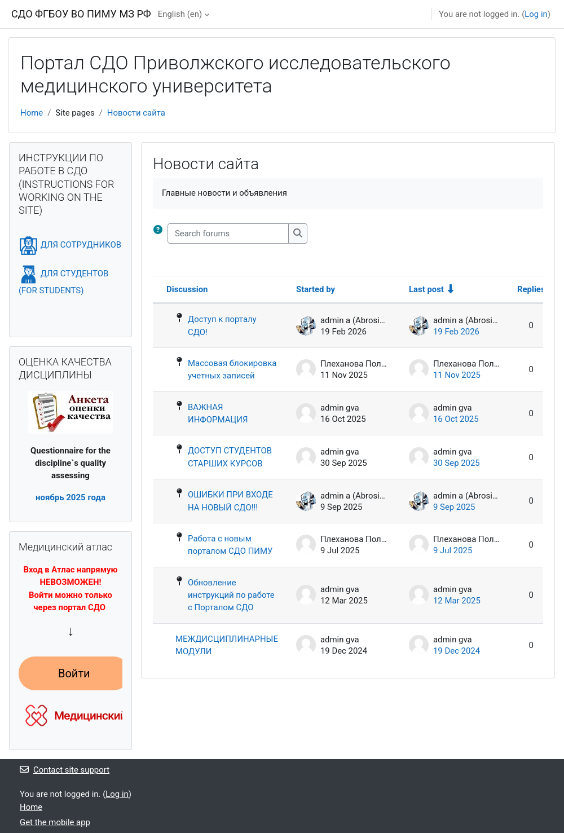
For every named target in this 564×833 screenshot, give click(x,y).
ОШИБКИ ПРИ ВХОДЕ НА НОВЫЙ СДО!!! (230, 501)
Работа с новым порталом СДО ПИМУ (230, 545)
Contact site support (64, 770)
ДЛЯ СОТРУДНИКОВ (70, 245)
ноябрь (50, 497)
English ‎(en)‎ (180, 14)
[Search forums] (228, 233)
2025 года (84, 497)
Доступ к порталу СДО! (222, 325)
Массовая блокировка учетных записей (232, 369)
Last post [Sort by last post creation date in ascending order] (426, 289)
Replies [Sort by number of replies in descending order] (531, 289)
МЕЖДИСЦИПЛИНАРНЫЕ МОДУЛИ (226, 645)
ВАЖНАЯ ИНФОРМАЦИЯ (218, 413)
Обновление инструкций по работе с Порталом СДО (231, 595)
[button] (160, 233)
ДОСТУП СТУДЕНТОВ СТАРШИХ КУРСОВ (230, 457)
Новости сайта (136, 113)
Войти (74, 673)
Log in (536, 14)
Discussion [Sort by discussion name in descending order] (187, 289)
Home (31, 113)
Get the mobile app (55, 822)
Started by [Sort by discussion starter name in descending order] (315, 289)
